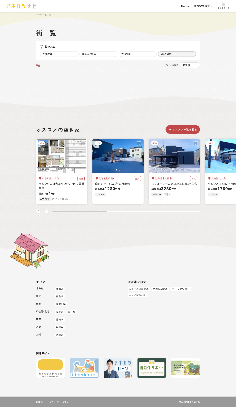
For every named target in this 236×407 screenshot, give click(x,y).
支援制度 (126, 54)
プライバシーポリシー (59, 402)
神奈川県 (61, 304)
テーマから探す (180, 288)
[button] (116, 169)
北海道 (59, 288)
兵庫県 (59, 327)
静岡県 (59, 319)
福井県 (71, 311)
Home (185, 6)
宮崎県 (59, 334)
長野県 (59, 311)
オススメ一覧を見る (182, 129)
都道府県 (47, 54)
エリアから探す (137, 294)
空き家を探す (202, 6)
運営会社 (40, 402)
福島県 (59, 296)
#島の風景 (166, 54)
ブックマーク (223, 6)
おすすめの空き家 (138, 288)
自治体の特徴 (89, 54)
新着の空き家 (160, 288)
